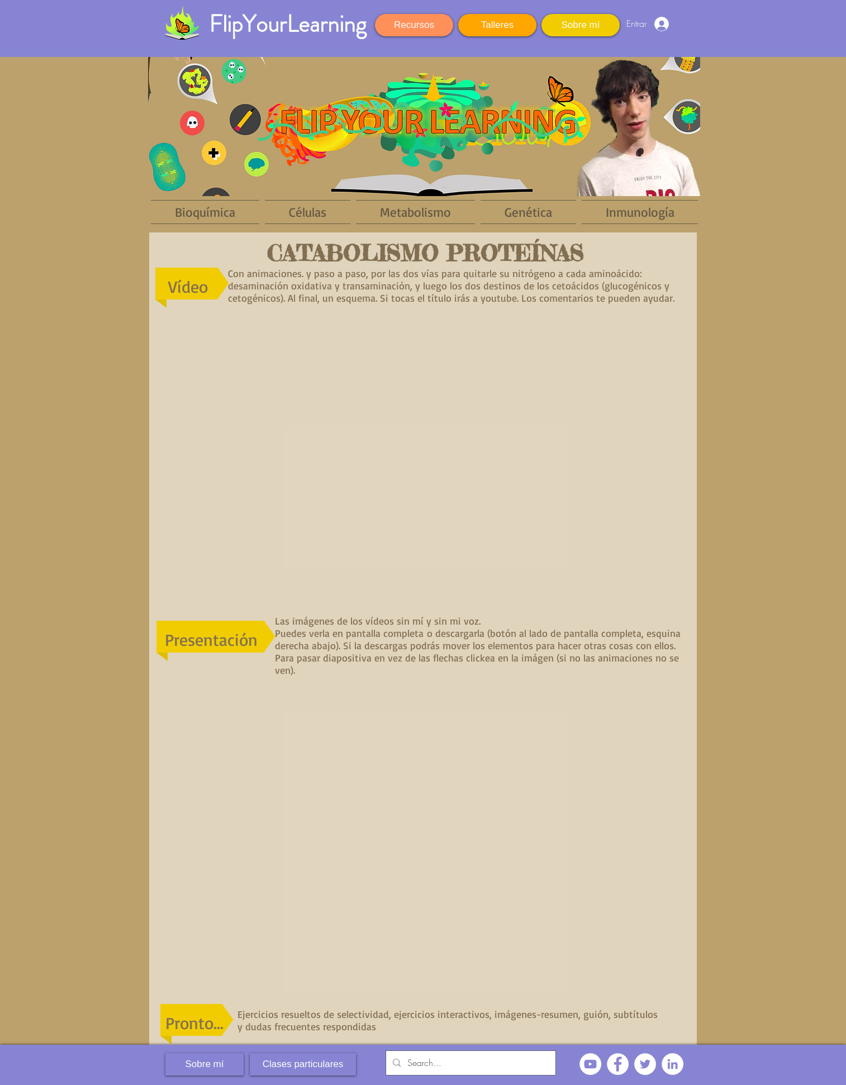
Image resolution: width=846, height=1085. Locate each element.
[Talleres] (497, 25)
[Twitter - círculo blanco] (645, 1064)
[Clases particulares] (303, 1064)
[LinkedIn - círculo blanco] (672, 1064)
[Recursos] (414, 25)
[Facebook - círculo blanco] (618, 1064)
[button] (685, 22)
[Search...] (469, 1063)
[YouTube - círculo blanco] (590, 1064)
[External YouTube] (422, 460)
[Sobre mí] (580, 25)
